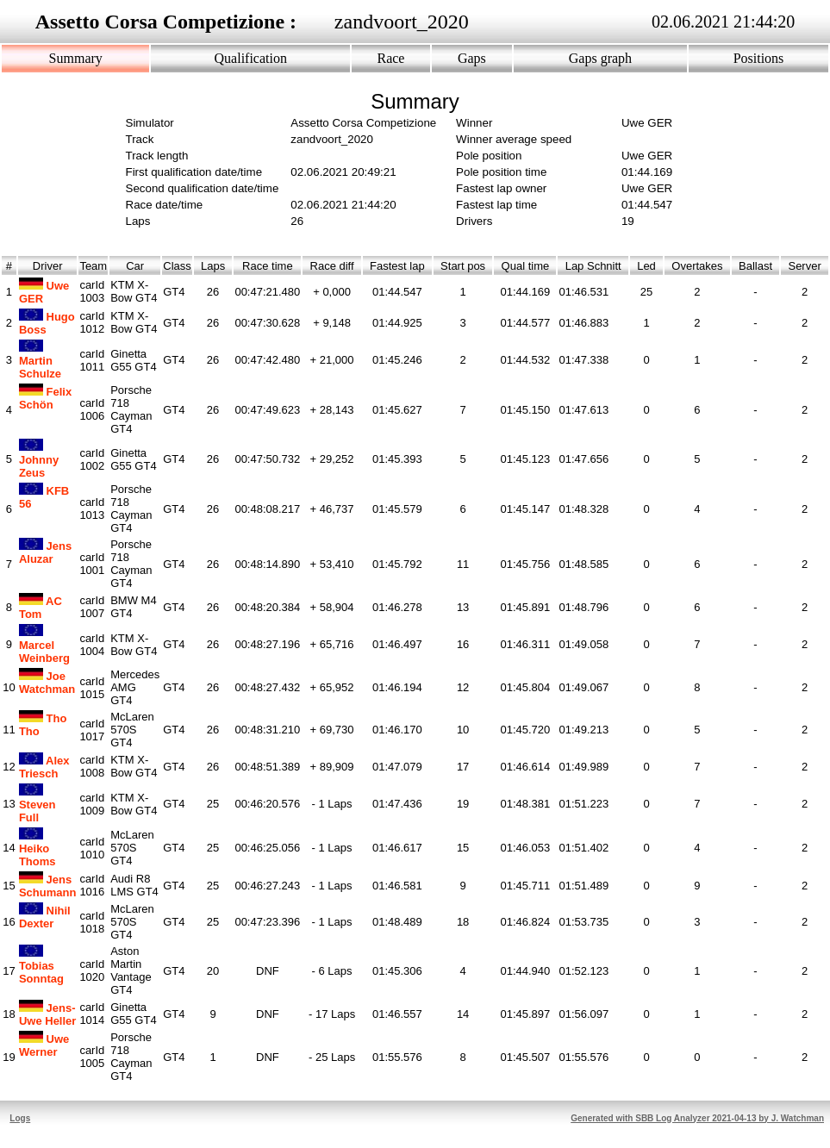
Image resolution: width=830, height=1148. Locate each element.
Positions (758, 58)
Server (804, 265)
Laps (213, 265)
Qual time (525, 265)
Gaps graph (600, 58)
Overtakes (697, 265)
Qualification (251, 58)
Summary (76, 58)
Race (390, 58)
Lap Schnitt (593, 265)
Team (93, 265)
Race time (267, 265)
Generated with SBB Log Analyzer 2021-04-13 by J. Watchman (697, 1118)
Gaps (472, 58)
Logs (19, 1118)
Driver (48, 265)
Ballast (755, 265)
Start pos (462, 265)
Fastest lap (397, 265)
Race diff (331, 265)
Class (177, 265)
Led (646, 265)
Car (135, 265)
